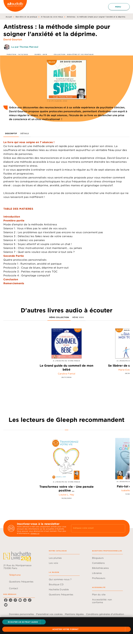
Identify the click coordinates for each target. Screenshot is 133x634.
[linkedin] (25, 600)
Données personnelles (21, 614)
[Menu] (119, 6)
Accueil (9, 17)
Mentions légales (74, 614)
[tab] (11, 133)
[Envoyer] (121, 528)
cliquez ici (35, 533)
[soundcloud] (10, 600)
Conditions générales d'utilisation (105, 614)
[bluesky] (5, 604)
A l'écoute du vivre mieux (52, 17)
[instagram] (15, 600)
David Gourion (12, 39)
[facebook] (5, 600)
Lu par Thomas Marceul (24, 46)
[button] (24, 621)
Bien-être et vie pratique (26, 17)
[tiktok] (29, 600)
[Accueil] (15, 6)
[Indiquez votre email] (94, 528)
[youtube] (20, 600)
